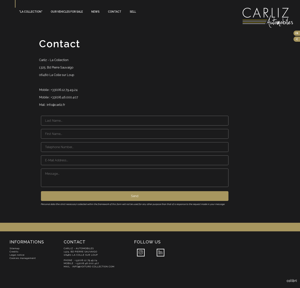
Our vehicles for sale (67, 11)
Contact (114, 11)
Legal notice (17, 255)
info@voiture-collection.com (93, 266)
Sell (133, 11)
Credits (14, 251)
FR (296, 33)
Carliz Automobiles (271, 18)
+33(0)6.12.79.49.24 (86, 260)
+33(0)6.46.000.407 (87, 263)
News (95, 11)
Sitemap (15, 248)
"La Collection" (30, 11)
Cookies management (23, 258)
